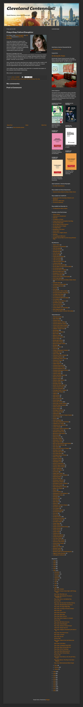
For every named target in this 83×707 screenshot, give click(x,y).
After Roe (55, 217)
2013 (54, 685)
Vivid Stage (55, 545)
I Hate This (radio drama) (59, 261)
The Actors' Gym (57, 506)
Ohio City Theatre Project (59, 445)
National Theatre (57, 436)
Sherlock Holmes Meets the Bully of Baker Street (64, 192)
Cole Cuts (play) (56, 253)
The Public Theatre (57, 521)
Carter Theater (56, 353)
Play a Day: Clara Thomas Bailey (61, 653)
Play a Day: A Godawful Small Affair (62, 645)
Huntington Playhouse (58, 410)
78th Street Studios (57, 317)
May (55, 585)
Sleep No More (56, 498)
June (55, 583)
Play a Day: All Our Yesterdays (61, 649)
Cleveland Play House (58, 365)
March (56, 665)
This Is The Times (57, 306)
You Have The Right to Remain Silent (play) (63, 311)
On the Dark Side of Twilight (59, 226)
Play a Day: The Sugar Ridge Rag (62, 606)
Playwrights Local (57, 461)
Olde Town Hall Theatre (58, 451)
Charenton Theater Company (60, 355)
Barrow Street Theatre (58, 332)
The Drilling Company (58, 510)
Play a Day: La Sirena (59, 634)
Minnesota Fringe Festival (59, 433)
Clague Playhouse (57, 363)
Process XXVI (57, 601)
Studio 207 (55, 503)
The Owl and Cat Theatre (59, 518)
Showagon (55, 496)
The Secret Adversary (58, 202)
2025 (54, 562)
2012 (54, 686)
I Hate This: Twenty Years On (61, 627)
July (55, 581)
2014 (54, 683)
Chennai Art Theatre (57, 360)
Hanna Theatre (56, 408)
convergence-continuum (58, 555)
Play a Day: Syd (58, 610)
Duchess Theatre (57, 381)
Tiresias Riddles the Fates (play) (60, 307)
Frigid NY (55, 393)
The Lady (55, 289)
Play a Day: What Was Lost (60, 594)
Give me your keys (57, 398)
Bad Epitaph (56, 330)
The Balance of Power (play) (59, 284)
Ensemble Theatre (57, 383)
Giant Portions (56, 395)
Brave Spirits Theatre (58, 341)
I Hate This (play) (57, 259)
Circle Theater (56, 361)
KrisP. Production (57, 420)
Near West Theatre (57, 438)
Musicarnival (56, 435)
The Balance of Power (58, 219)
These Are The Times (58, 304)
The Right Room (57, 227)
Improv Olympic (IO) (57, 411)
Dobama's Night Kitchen (58, 380)
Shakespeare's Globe (58, 495)
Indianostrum (56, 413)
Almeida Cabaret (57, 320)
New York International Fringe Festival (62, 443)
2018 (54, 675)
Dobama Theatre (57, 378)
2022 (54, 568)
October (56, 576)
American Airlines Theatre (59, 322)
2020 (54, 671)
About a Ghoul (56, 214)
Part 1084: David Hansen (59, 186)
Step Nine (55, 234)
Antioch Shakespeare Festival (60, 327)
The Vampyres (56, 299)
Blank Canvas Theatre (58, 337)
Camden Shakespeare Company (60, 350)
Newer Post (9, 125)
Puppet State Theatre (58, 473)
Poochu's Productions (58, 463)
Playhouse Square (57, 460)
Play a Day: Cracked (59, 589)
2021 (54, 570)
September (57, 577)
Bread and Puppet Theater (59, 343)
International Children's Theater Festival (62, 415)
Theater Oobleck (57, 525)
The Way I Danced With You (59, 301)
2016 (54, 679)
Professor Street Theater (59, 466)
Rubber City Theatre (57, 488)
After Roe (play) (56, 248)
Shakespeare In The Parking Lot (60, 493)
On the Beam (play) (57, 268)
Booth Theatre (56, 338)
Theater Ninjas (56, 523)
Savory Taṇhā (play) (57, 274)
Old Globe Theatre (57, 450)
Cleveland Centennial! (31, 8)
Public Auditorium (57, 468)
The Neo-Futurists (57, 516)
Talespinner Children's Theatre (60, 505)
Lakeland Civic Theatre (58, 423)
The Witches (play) (57, 302)
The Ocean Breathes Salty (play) (60, 292)
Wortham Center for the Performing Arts (62, 551)
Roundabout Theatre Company (60, 483)
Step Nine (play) (56, 282)
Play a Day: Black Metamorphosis (62, 651)
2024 (54, 564)
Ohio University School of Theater (61, 448)
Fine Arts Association (58, 388)
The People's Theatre (58, 520)
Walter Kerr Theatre (57, 546)
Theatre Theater (56, 530)
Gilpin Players (56, 396)
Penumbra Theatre (57, 458)
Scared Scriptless (57, 491)
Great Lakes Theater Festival (59, 403)
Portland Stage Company (59, 465)
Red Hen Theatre (57, 478)
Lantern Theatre (56, 426)
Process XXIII (57, 654)
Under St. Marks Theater (58, 540)
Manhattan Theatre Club (58, 431)
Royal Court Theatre (57, 485)
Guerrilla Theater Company (59, 405)
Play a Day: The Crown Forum (61, 632)
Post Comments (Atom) (18, 127)
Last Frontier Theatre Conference (61, 428)
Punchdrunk (56, 471)
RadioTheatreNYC (57, 476)
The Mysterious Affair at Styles (60, 208)
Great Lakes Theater (57, 401)
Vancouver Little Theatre (58, 541)
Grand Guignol (56, 400)
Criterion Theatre (57, 373)
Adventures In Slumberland (59, 216)
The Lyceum (56, 515)
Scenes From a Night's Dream (60, 232)
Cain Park (55, 348)
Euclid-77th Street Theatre (59, 385)
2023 (54, 566)
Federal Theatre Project (58, 386)
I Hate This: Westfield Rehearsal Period (63, 604)
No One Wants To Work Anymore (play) (62, 266)
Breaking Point (56, 251)
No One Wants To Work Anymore (60, 224)
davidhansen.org (57, 49)
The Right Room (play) (58, 294)
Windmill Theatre (57, 548)
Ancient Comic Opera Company (60, 325)
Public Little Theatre (57, 470)
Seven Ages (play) (57, 278)
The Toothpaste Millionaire (59, 236)
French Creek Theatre (58, 391)
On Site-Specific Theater (58, 56)
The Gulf (55, 287)
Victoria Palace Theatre (58, 543)
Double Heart (56, 254)
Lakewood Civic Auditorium (59, 425)
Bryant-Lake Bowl (57, 346)
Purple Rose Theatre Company (60, 475)
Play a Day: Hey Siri (58, 636)
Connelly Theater (57, 371)
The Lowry (55, 513)
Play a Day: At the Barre (59, 643)
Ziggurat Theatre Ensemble (59, 553)
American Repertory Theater (59, 323)
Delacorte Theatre (57, 376)
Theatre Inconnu (57, 528)
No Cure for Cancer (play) (59, 264)
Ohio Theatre (56, 446)
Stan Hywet (55, 500)
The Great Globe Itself (58, 222)
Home (27, 125)
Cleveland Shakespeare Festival (60, 370)
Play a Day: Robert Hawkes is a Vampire (63, 618)
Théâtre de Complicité (58, 535)
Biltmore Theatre (57, 335)
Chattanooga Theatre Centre (59, 358)
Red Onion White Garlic (58, 271)
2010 (54, 690)
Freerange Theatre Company (59, 390)
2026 (54, 561)
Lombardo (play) (57, 263)
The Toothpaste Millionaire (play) (60, 297)
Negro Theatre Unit (57, 441)
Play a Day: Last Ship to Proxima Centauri (64, 608)
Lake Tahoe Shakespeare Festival (61, 421)
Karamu (55, 418)
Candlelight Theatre (57, 352)
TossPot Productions (58, 536)
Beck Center (56, 333)
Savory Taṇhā (56, 231)
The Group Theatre (57, 511)
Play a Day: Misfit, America (60, 616)
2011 (54, 688)
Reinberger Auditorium (58, 480)
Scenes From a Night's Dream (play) (61, 276)
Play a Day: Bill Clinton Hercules (61, 622)
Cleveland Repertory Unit (59, 368)
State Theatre (56, 501)
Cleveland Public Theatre (59, 366)
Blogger (48, 699)
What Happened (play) (58, 309)
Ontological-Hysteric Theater (59, 455)
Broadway (55, 345)
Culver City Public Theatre (59, 375)
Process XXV (57, 620)
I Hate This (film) (57, 258)
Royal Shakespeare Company (60, 486)
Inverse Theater (56, 416)
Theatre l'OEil (56, 531)
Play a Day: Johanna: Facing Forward (63, 625)
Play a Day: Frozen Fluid (60, 612)
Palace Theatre (56, 456)
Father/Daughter (20, 35)
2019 (54, 673)
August (56, 579)
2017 (54, 677)
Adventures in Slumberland (59, 246)
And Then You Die (57, 249)
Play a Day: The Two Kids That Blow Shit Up (64, 603)
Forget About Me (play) (58, 256)
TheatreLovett (56, 533)
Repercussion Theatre (58, 481)
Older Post (43, 125)
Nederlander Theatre (58, 440)
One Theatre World (57, 453)
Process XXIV (57, 638)
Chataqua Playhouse (58, 356)
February (56, 667)
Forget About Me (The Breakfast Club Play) (63, 221)
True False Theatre (57, 538)
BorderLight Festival (58, 340)
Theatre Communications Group (60, 526)
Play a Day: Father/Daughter (60, 623)
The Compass (56, 508)
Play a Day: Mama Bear (59, 614)
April (55, 587)
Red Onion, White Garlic (58, 200)
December (56, 572)
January (56, 669)
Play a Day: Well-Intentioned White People (64, 663)
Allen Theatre (56, 318)
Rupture (55, 490)
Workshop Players (57, 550)
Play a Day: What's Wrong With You (62, 647)
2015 (54, 681)
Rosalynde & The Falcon (58, 229)
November (57, 574)
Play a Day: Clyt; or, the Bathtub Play (62, 599)
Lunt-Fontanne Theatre (58, 430)
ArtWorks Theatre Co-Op (59, 328)
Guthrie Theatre (56, 406)
